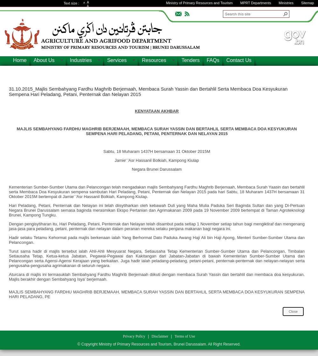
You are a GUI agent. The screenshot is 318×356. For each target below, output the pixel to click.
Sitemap (307, 3)
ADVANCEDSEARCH (300, 13)
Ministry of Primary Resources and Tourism (199, 3)
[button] (285, 13)
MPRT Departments (255, 3)
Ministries (286, 3)
